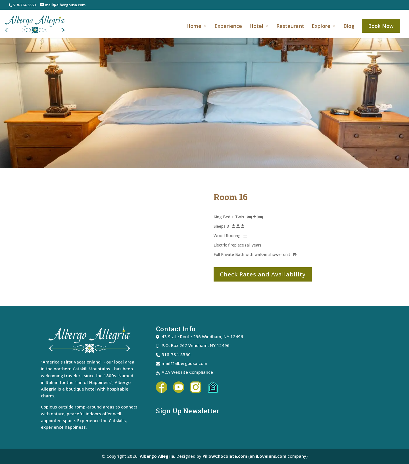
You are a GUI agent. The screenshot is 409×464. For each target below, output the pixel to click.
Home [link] (193, 26)
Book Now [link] (381, 25)
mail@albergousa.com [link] (184, 363)
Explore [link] (321, 26)
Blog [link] (348, 26)
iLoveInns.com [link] (271, 456)
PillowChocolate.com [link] (225, 456)
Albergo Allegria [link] (157, 456)
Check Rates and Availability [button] (263, 274)
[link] (38, 23)
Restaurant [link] (290, 26)
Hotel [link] (256, 26)
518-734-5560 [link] (24, 4)
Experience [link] (228, 26)
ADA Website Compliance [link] (187, 372)
